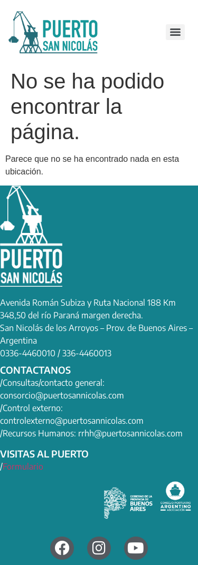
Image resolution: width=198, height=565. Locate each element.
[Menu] (175, 32)
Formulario (23, 466)
